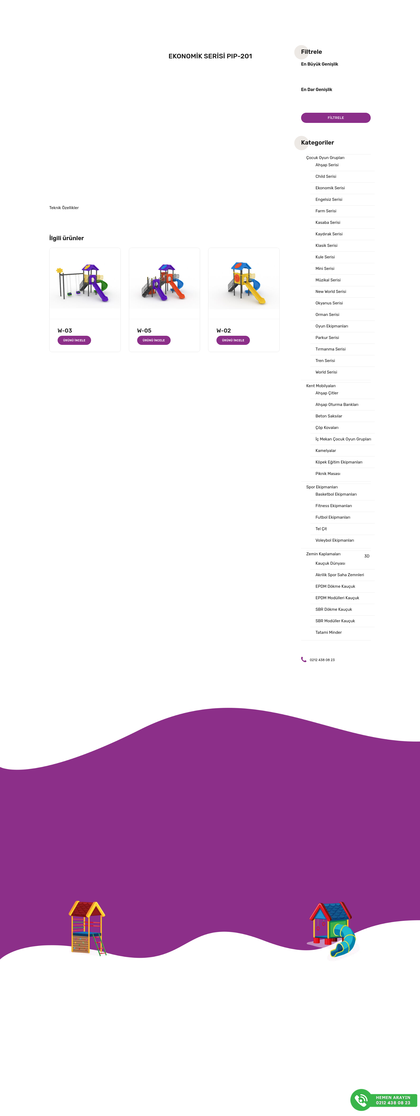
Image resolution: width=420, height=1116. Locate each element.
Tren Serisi (325, 360)
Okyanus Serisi (329, 303)
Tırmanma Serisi (331, 349)
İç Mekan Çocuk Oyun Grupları (343, 439)
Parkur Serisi (327, 337)
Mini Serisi (325, 268)
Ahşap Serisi (327, 165)
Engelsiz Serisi (329, 199)
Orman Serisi (327, 314)
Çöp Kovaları (327, 427)
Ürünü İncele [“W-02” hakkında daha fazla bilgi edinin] (233, 340)
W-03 (65, 330)
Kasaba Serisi (328, 222)
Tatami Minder (329, 632)
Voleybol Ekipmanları (335, 540)
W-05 (144, 330)
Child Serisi (326, 176)
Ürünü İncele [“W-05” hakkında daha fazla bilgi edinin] (154, 340)
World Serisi (326, 372)
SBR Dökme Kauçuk (334, 609)
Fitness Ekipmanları (334, 505)
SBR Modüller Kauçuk (335, 621)
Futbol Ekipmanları (333, 517)
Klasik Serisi (327, 245)
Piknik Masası (328, 473)
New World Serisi (331, 291)
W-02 (223, 330)
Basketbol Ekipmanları (336, 494)
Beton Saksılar (329, 416)
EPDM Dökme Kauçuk (335, 586)
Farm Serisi (326, 211)
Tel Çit (321, 528)
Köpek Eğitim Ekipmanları (339, 462)
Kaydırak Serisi (329, 234)
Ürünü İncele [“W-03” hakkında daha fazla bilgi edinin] (74, 340)
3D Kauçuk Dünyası (342, 560)
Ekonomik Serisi (330, 188)
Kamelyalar (326, 450)
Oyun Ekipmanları (332, 326)
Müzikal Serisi (328, 280)
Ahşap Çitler (327, 393)
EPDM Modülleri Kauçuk (337, 597)
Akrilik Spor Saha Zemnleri (340, 574)
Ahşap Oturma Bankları (337, 404)
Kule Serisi (325, 257)
